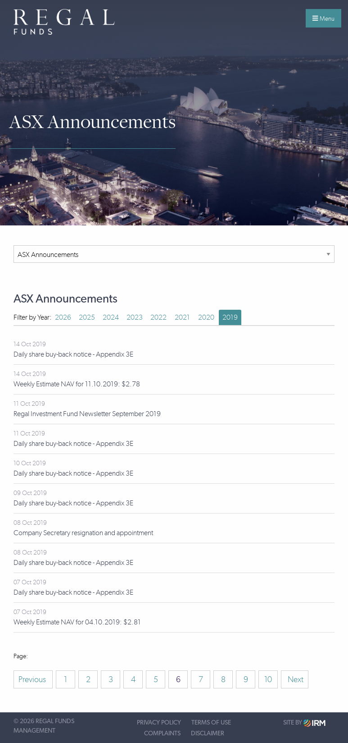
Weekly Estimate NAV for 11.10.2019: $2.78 (77, 384)
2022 (158, 317)
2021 (182, 317)
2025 (87, 317)
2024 (111, 317)
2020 (206, 317)
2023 (135, 317)
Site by (304, 723)
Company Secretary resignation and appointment (83, 532)
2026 (63, 317)
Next (294, 679)
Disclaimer (207, 733)
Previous (33, 679)
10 (268, 679)
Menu (323, 18)
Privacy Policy (159, 723)
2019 (230, 317)
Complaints (162, 733)
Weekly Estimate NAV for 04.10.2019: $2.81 (77, 622)
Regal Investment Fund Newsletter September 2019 (87, 413)
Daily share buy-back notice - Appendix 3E (73, 354)
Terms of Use (211, 723)
